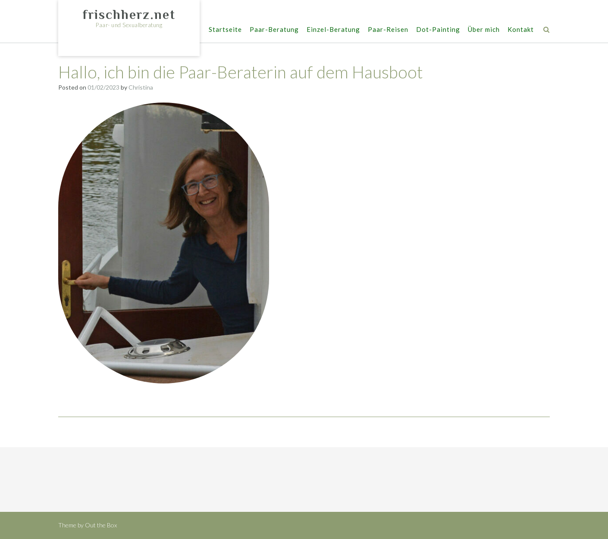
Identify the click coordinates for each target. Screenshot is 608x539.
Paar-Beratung (274, 29)
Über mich (484, 29)
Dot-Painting (438, 29)
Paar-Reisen (388, 29)
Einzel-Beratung (333, 29)
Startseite (225, 29)
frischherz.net (129, 14)
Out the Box (101, 525)
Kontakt (521, 29)
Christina (140, 87)
